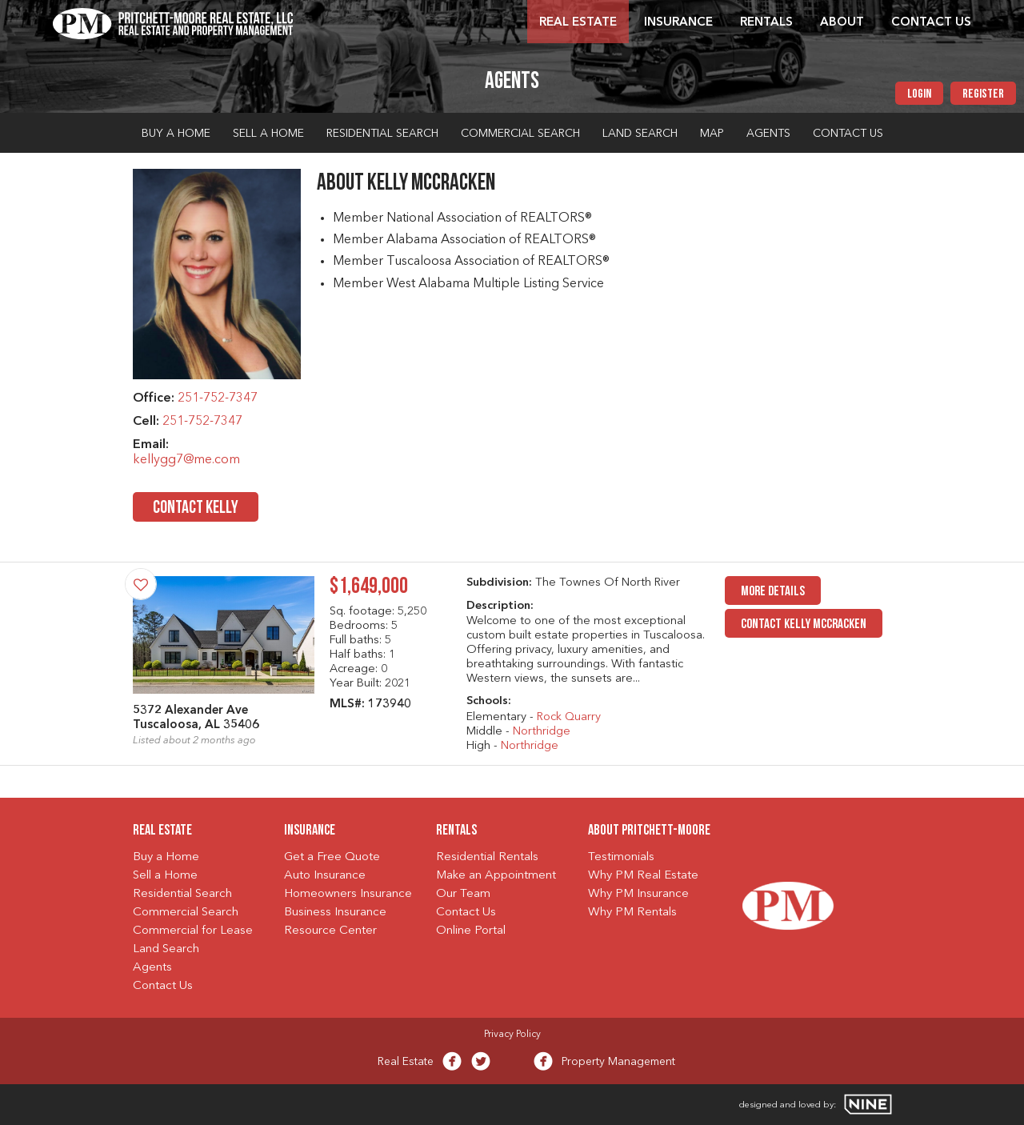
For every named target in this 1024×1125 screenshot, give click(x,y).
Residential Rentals (487, 857)
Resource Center (330, 931)
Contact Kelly (195, 508)
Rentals (766, 23)
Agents (768, 133)
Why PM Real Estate (643, 876)
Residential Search (382, 133)
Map (712, 133)
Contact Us (931, 23)
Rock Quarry (569, 717)
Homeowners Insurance (348, 894)
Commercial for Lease (193, 931)
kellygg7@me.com (186, 460)
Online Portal (471, 931)
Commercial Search (520, 133)
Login (919, 94)
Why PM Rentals (632, 913)
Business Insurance (335, 913)
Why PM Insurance (638, 894)
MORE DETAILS (773, 592)
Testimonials (621, 857)
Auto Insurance (325, 876)
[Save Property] (141, 584)
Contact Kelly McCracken (803, 624)
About (842, 23)
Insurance (678, 23)
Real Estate (578, 23)
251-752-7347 (218, 398)
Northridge (541, 732)
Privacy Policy (512, 1034)
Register (983, 94)
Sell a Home (268, 133)
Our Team (463, 894)
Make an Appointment (496, 876)
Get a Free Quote (332, 857)
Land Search (640, 133)
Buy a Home (176, 133)
